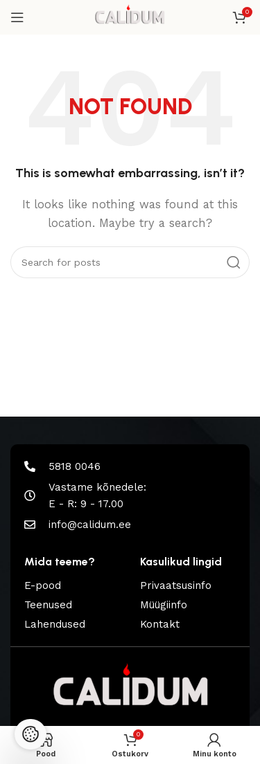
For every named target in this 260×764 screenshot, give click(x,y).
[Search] (130, 262)
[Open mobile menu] (17, 17)
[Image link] (130, 690)
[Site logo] (130, 16)
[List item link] (71, 585)
